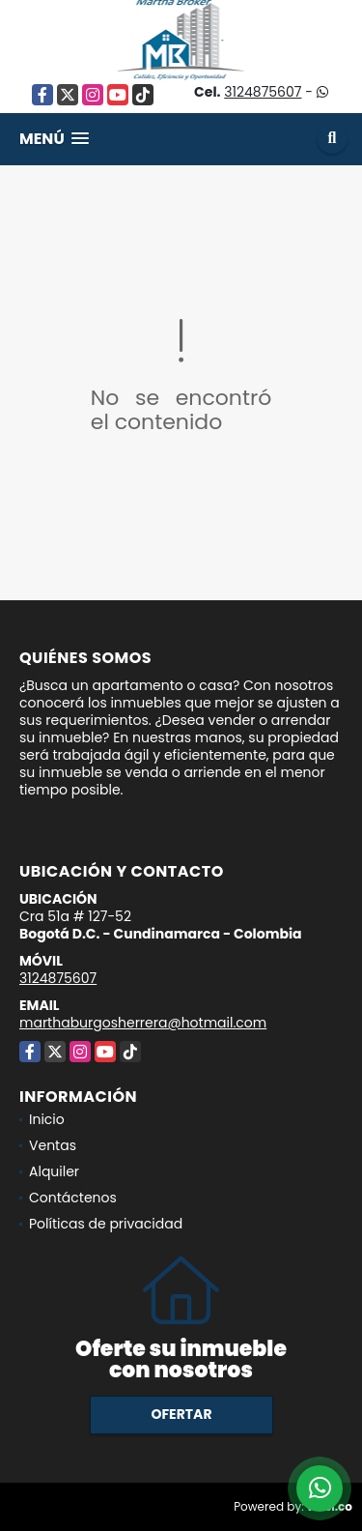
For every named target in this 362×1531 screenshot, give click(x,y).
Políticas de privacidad (105, 1223)
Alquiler (54, 1171)
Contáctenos (73, 1197)
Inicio (47, 1119)
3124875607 (262, 91)
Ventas (52, 1145)
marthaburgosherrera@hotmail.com (142, 1022)
